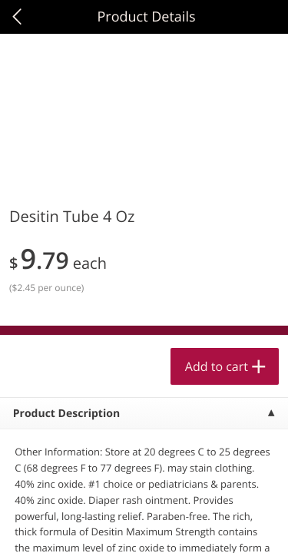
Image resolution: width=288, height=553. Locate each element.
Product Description (66, 413)
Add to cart (216, 366)
